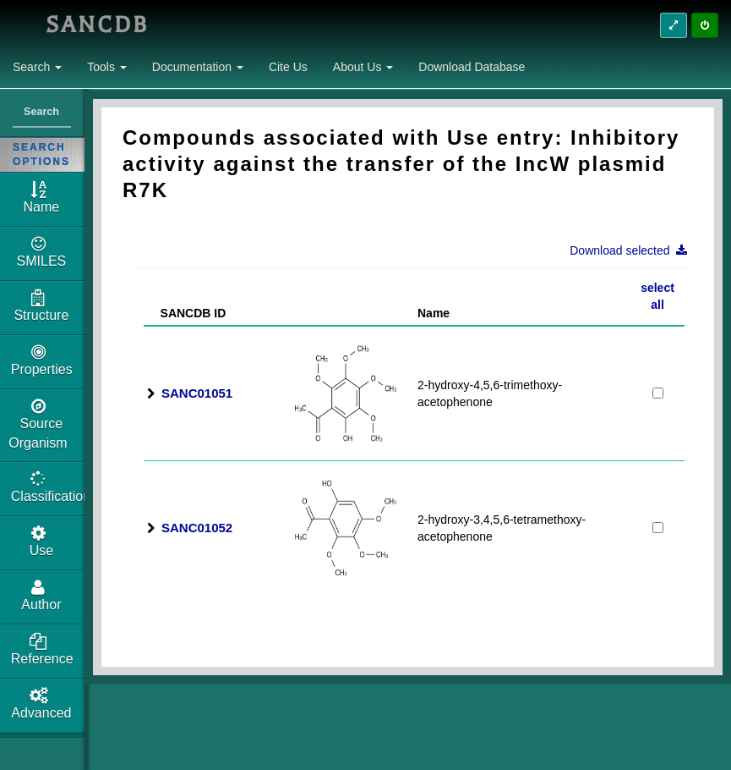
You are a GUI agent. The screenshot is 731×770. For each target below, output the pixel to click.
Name (433, 313)
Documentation (197, 67)
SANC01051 (196, 393)
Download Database (471, 67)
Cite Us (288, 67)
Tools (107, 67)
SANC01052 (196, 527)
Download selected (633, 250)
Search (37, 67)
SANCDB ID (186, 313)
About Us (363, 67)
